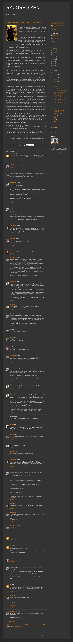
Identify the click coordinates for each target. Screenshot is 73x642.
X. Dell (11, 545)
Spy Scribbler (13, 281)
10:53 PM (12, 245)
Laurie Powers (13, 238)
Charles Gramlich (13, 207)
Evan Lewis (12, 250)
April (55, 119)
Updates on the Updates (59, 84)
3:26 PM (11, 412)
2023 (54, 48)
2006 (54, 132)
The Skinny (56, 86)
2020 (54, 54)
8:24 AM (11, 541)
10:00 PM (12, 455)
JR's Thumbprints (14, 225)
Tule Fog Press (55, 37)
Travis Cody (12, 434)
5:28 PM (11, 420)
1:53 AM (11, 521)
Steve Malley (12, 304)
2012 (54, 68)
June (55, 115)
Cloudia (11, 595)
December (56, 74)
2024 (54, 47)
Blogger (42, 635)
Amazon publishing (13, 146)
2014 (54, 65)
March (55, 121)
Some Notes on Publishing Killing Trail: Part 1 (59, 101)
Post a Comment (11, 621)
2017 (54, 59)
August (55, 81)
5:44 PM (11, 430)
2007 (54, 130)
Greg (11, 536)
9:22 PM (11, 607)
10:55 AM (12, 333)
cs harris (12, 337)
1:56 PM (11, 379)
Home (26, 624)
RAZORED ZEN (23, 7)
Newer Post (9, 624)
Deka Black (12, 153)
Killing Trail (23, 146)
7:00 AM (11, 531)
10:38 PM (12, 234)
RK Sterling (12, 451)
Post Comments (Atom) (17, 626)
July (55, 83)
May (55, 117)
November (56, 76)
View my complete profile (56, 152)
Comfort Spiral (13, 605)
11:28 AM (12, 580)
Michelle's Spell (13, 558)
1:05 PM (11, 362)
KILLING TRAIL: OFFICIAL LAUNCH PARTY (59, 111)
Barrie (11, 503)
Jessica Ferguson (14, 355)
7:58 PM (11, 439)
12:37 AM (12, 300)
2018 (54, 58)
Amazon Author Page (56, 35)
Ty (10, 584)
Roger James (56, 108)
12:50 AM (12, 508)
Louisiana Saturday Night (59, 113)
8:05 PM (11, 221)
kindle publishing (28, 146)
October (55, 77)
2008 (54, 129)
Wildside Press (55, 38)
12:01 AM (12, 277)
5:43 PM (11, 159)
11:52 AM (12, 351)
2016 (54, 61)
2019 (54, 56)
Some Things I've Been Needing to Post (58, 96)
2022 (54, 50)
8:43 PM (11, 447)
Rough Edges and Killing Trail (60, 90)
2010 (54, 72)
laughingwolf (12, 164)
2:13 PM (11, 388)
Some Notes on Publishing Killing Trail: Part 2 (23, 23)
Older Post (44, 624)
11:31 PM (12, 499)
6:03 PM (11, 167)
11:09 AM (12, 561)
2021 (54, 52)
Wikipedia (54, 29)
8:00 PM (11, 591)
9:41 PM (11, 619)
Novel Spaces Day (57, 107)
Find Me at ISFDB (56, 22)
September (56, 79)
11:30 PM (12, 253)
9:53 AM (11, 325)
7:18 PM (11, 178)
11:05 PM (12, 466)
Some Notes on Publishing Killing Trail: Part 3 (59, 93)
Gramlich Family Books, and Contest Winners (59, 104)
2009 (54, 127)
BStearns (12, 512)
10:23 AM (12, 554)
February (56, 123)
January (55, 125)
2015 (54, 63)
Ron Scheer (12, 171)
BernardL (12, 424)
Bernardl (42, 132)
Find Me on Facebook (56, 28)
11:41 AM (12, 342)
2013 (54, 67)
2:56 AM (11, 309)
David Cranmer (13, 443)
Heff (10, 329)
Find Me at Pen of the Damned (58, 23)
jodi (10, 346)
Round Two (56, 88)
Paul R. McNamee (13, 182)
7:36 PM (11, 202)
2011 (54, 70)
